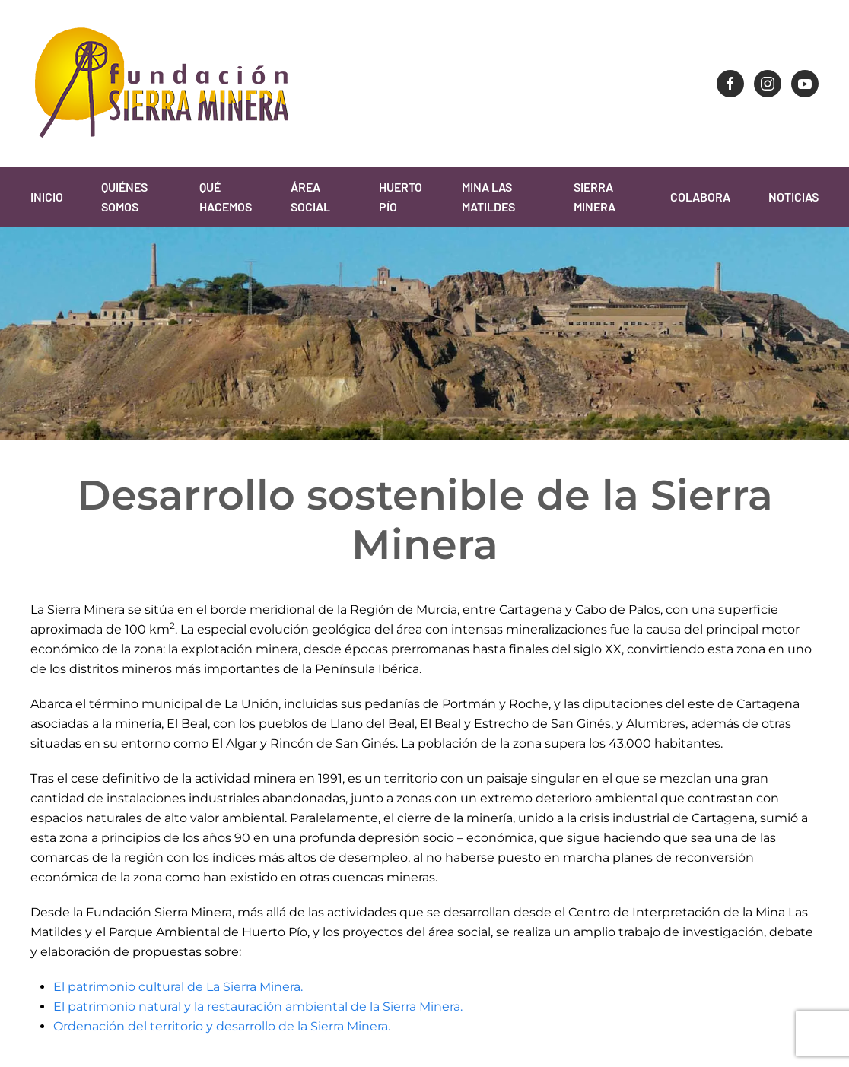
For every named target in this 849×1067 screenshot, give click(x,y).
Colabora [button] (700, 196)
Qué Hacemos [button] (225, 196)
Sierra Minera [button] (594, 196)
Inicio (46, 196)
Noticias (793, 196)
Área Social (310, 196)
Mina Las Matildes (488, 196)
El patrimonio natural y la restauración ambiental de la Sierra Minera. (258, 1006)
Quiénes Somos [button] (124, 196)
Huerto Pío (400, 196)
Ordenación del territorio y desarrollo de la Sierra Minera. (221, 1026)
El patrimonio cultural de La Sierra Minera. (178, 987)
